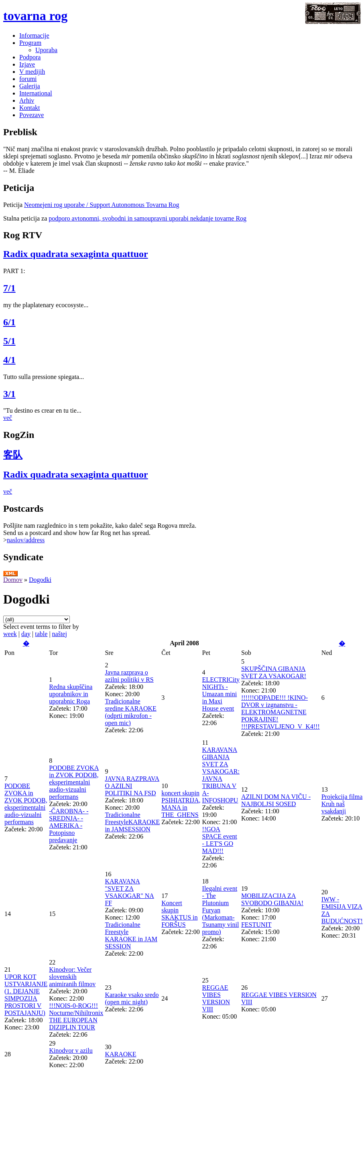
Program (30, 42)
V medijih (32, 71)
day (26, 633)
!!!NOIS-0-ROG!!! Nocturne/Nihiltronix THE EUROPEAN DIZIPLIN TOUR (76, 1016)
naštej (59, 633)
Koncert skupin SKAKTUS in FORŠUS (179, 914)
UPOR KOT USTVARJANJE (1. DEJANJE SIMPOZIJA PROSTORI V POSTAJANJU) (25, 994)
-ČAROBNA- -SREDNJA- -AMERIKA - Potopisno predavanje (68, 825)
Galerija (29, 86)
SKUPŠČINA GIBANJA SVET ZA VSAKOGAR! (273, 672)
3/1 (9, 394)
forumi (28, 78)
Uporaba (46, 50)
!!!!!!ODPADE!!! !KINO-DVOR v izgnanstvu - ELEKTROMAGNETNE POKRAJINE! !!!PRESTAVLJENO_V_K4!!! (280, 712)
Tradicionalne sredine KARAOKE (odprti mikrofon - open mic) (130, 712)
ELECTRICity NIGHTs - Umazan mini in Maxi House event (221, 694)
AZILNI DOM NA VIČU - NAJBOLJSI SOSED (276, 800)
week (10, 633)
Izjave (27, 64)
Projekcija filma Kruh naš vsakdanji (342, 804)
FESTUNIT (256, 924)
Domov (12, 579)
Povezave (31, 114)
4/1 (9, 360)
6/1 (9, 322)
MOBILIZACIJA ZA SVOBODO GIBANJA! (272, 899)
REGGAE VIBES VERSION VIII (216, 998)
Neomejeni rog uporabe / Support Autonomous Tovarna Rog (101, 204)
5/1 (9, 341)
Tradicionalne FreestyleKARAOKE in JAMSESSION (132, 822)
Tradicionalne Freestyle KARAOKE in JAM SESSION (131, 935)
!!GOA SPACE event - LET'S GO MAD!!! (219, 840)
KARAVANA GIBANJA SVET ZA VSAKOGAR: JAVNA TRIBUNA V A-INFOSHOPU (221, 775)
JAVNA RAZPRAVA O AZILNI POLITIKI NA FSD (132, 785)
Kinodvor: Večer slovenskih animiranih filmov (72, 976)
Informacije (34, 35)
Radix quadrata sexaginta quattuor (75, 254)
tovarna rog (35, 15)
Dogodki (40, 579)
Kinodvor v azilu (70, 1050)
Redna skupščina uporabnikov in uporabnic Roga (70, 694)
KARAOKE (120, 1054)
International (35, 93)
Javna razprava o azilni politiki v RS (129, 676)
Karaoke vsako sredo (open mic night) (132, 998)
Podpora (30, 57)
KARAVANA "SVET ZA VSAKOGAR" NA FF (129, 892)
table (41, 633)
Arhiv (26, 100)
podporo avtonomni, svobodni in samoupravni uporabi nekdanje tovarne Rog (147, 218)
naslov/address (26, 540)
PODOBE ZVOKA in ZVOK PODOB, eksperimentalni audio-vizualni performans (25, 803)
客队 (12, 455)
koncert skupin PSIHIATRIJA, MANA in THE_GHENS (180, 804)
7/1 (9, 288)
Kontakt (29, 107)
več (7, 417)
